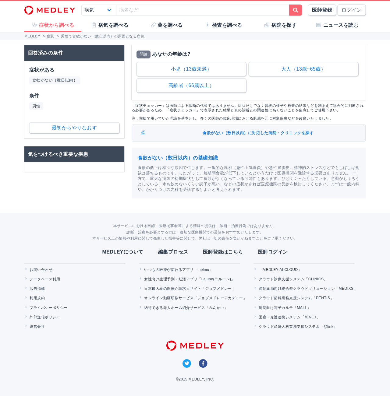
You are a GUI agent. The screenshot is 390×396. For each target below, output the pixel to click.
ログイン (352, 9)
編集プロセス (173, 251)
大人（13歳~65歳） (303, 69)
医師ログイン (273, 251)
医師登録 (322, 9)
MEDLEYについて (122, 251)
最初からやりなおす (74, 127)
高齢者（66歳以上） (191, 85)
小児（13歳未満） (191, 69)
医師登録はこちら (223, 251)
